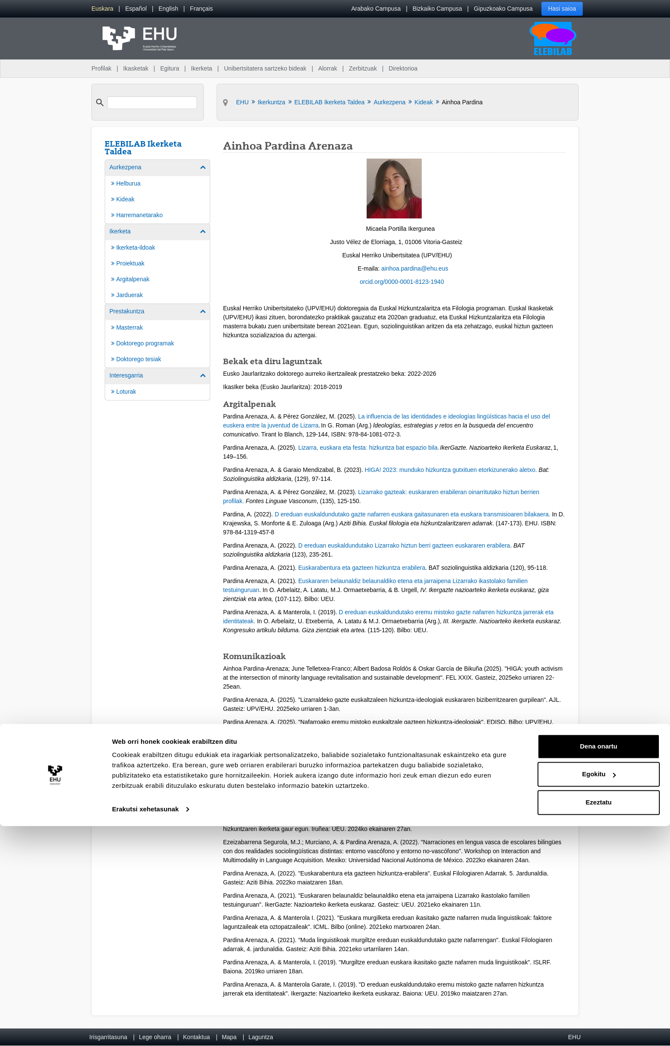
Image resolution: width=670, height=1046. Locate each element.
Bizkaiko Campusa (437, 8)
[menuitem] (102, 9)
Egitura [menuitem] (169, 68)
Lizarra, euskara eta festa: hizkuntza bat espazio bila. (368, 447)
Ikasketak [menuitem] (135, 68)
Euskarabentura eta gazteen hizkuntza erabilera (361, 567)
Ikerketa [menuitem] (201, 68)
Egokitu (599, 994)
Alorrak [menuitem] (327, 68)
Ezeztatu (599, 1022)
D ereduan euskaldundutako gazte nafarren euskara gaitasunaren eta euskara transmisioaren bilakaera (412, 514)
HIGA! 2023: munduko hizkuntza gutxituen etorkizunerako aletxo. (451, 469)
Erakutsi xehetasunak (145, 1029)
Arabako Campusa (376, 8)
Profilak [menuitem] (101, 68)
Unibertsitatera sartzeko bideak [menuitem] (265, 68)
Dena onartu (598, 966)
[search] (152, 102)
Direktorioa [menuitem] (402, 68)
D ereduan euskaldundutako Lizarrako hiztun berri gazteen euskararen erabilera (404, 545)
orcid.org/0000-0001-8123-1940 (402, 281)
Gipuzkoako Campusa (503, 8)
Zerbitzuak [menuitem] (363, 68)
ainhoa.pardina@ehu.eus (414, 268)
